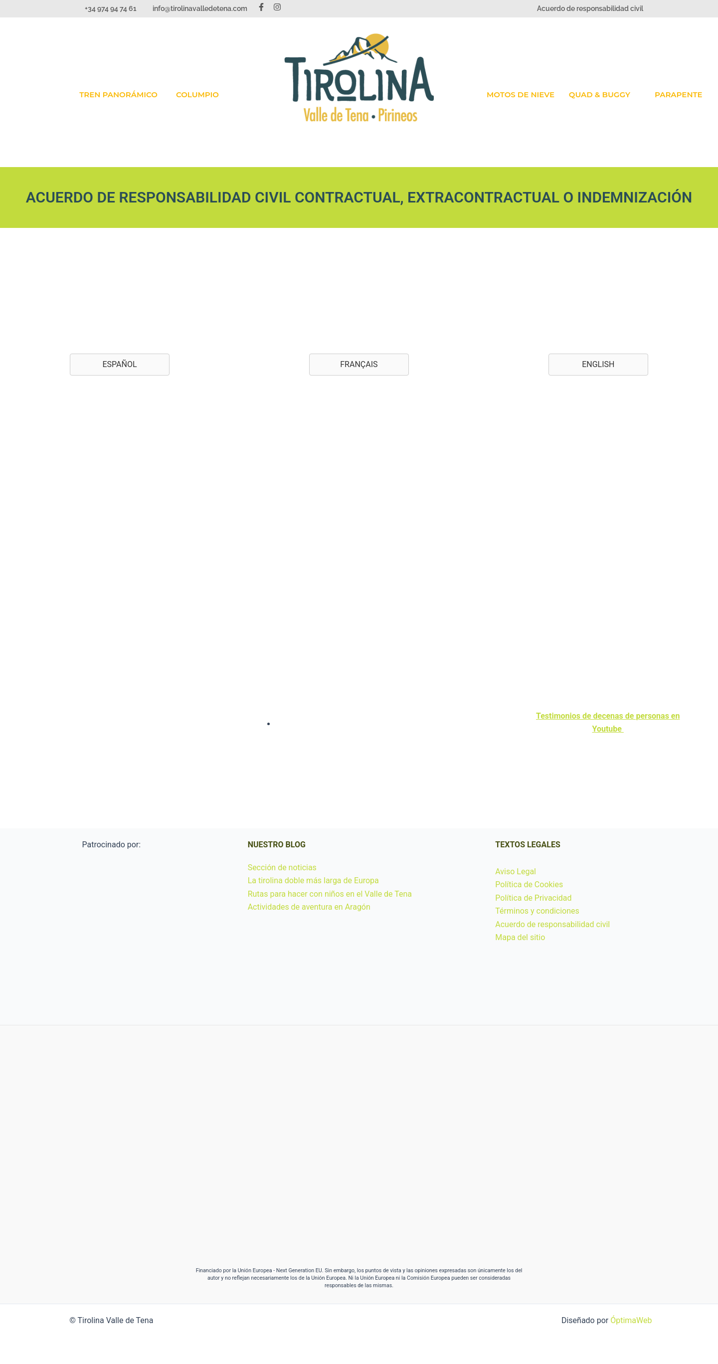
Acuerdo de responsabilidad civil (590, 8)
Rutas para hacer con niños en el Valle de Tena (330, 894)
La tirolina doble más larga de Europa (313, 880)
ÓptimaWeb (631, 1320)
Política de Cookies (529, 884)
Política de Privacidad (533, 898)
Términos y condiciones (537, 911)
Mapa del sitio (520, 937)
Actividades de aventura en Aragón (309, 907)
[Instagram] (277, 7)
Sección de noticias (282, 867)
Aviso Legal (515, 871)
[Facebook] (261, 7)
